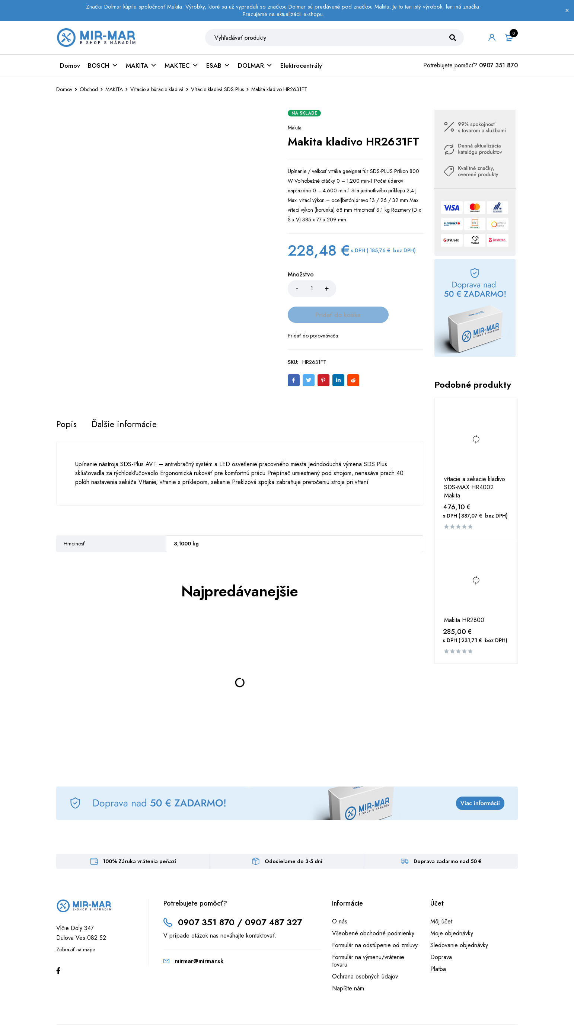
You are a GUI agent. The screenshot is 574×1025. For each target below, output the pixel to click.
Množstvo (301, 278)
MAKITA (141, 69)
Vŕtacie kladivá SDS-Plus (217, 93)
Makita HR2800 (464, 624)
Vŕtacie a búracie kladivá (157, 93)
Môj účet (441, 900)
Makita (295, 131)
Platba (438, 947)
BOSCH (103, 69)
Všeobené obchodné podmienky (373, 911)
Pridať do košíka (379, 292)
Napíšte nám (348, 966)
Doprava (441, 935)
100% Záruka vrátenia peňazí (139, 839)
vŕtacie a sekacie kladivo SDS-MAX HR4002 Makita (474, 491)
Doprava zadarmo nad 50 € (448, 839)
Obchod (89, 93)
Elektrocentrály (301, 69)
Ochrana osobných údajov (365, 955)
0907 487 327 (276, 900)
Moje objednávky (451, 911)
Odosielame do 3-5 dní (293, 839)
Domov (70, 69)
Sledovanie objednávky (459, 923)
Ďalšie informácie (126, 402)
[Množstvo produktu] (312, 292)
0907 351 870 (498, 69)
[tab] (66, 402)
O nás (339, 900)
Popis (66, 402)
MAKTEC (181, 69)
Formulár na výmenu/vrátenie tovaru (368, 939)
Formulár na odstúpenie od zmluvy (375, 923)
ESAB (218, 69)
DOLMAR (255, 69)
